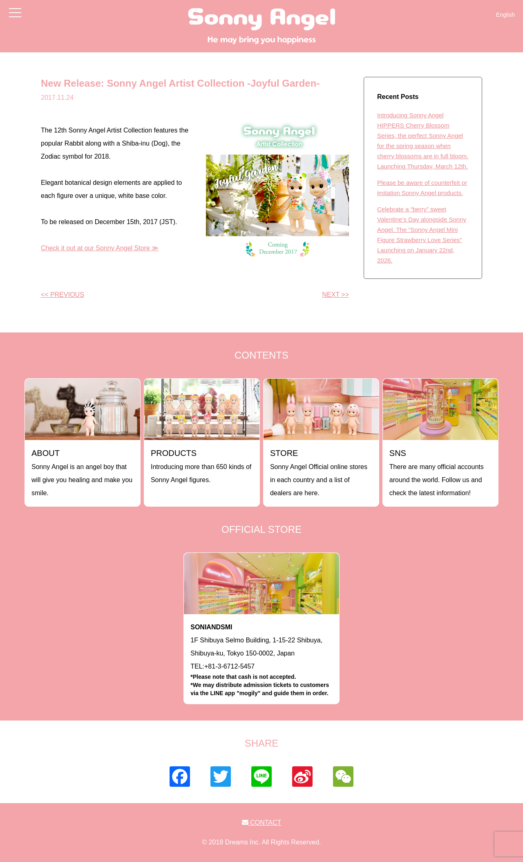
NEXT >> (335, 294)
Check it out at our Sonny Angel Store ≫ (100, 248)
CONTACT (262, 822)
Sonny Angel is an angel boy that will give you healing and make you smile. (81, 472)
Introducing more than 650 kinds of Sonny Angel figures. (201, 466)
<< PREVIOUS (62, 294)
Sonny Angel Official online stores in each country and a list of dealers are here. (318, 472)
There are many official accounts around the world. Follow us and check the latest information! (436, 472)
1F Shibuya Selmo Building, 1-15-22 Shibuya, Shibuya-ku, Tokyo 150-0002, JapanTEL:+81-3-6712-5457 (261, 660)
